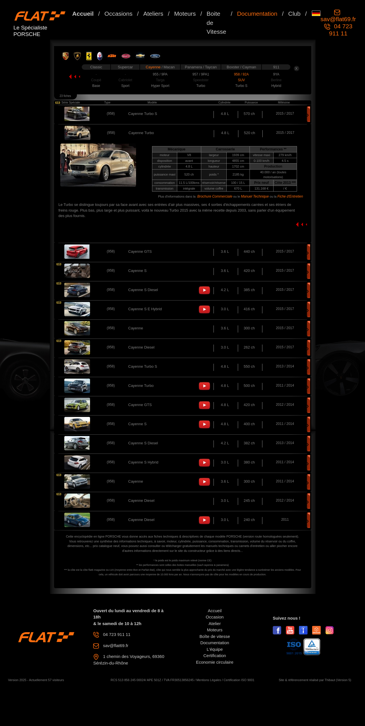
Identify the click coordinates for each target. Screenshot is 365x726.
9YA (276, 74)
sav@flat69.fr (338, 19)
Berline (276, 80)
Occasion (215, 616)
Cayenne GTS (140, 251)
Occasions (118, 13)
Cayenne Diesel (141, 347)
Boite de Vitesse (216, 22)
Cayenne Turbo (141, 385)
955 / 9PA (160, 74)
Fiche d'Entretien (290, 196)
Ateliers (153, 13)
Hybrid (276, 86)
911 (276, 67)
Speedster (201, 80)
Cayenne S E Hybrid (145, 309)
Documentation (257, 13)
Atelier (215, 623)
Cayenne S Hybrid (143, 462)
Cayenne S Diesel (143, 290)
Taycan (211, 67)
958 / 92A (241, 74)
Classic (96, 67)
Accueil (83, 13)
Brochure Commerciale (214, 196)
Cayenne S (137, 270)
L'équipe (215, 649)
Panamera (194, 67)
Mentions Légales (208, 680)
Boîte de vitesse (215, 636)
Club (294, 13)
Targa (160, 80)
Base (96, 86)
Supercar (125, 67)
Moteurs (185, 13)
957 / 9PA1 (200, 74)
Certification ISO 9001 (239, 680)
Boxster (233, 67)
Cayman (249, 67)
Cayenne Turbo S (142, 114)
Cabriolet (125, 80)
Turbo (200, 86)
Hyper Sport (160, 86)
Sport (125, 86)
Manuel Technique (255, 196)
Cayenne (154, 67)
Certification (215, 655)
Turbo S (241, 86)
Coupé (96, 80)
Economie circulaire (215, 662)
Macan (169, 67)
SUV (241, 80)
